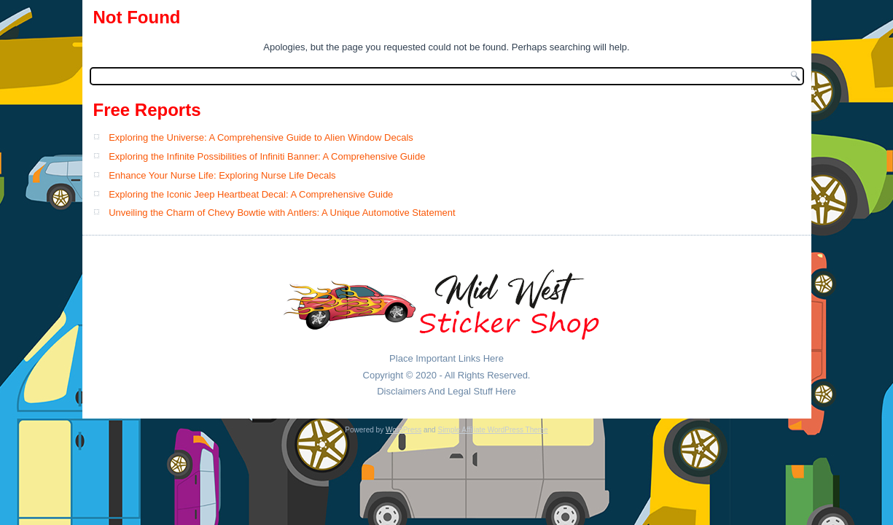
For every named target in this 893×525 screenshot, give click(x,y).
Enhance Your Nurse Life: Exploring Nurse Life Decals (222, 175)
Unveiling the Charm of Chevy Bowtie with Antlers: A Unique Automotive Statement (282, 212)
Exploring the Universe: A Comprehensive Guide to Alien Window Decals (261, 137)
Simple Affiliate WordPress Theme (492, 430)
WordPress (403, 430)
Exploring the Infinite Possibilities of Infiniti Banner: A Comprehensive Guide (267, 156)
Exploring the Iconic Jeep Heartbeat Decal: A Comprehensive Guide (251, 194)
